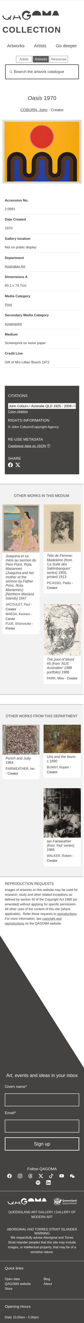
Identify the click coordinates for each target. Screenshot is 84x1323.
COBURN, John (33, 110)
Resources (58, 59)
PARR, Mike (55, 678)
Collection (31, 29)
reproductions (66, 914)
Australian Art (15, 266)
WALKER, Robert (59, 855)
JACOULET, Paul (18, 604)
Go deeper (66, 45)
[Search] (42, 72)
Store (8, 1288)
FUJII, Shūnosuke (18, 623)
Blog (47, 1279)
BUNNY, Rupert (58, 767)
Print (8, 305)
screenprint (13, 324)
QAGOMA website (18, 1284)
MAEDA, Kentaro (18, 614)
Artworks (15, 45)
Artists (40, 45)
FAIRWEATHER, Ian (20, 768)
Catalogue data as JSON (27, 446)
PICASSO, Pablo (59, 583)
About (48, 1284)
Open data (12, 1279)
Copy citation (18, 411)
